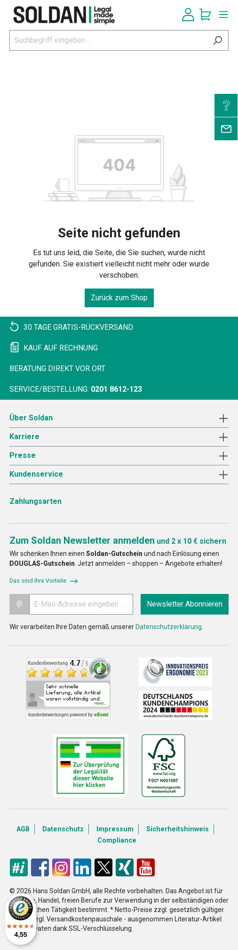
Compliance (116, 840)
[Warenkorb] (205, 14)
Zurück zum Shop (119, 297)
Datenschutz (63, 829)
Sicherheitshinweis (177, 829)
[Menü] (221, 14)
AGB (23, 829)
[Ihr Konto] (188, 14)
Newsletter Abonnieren (184, 604)
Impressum (115, 829)
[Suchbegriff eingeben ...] (108, 40)
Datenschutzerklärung (168, 627)
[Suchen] (217, 40)
